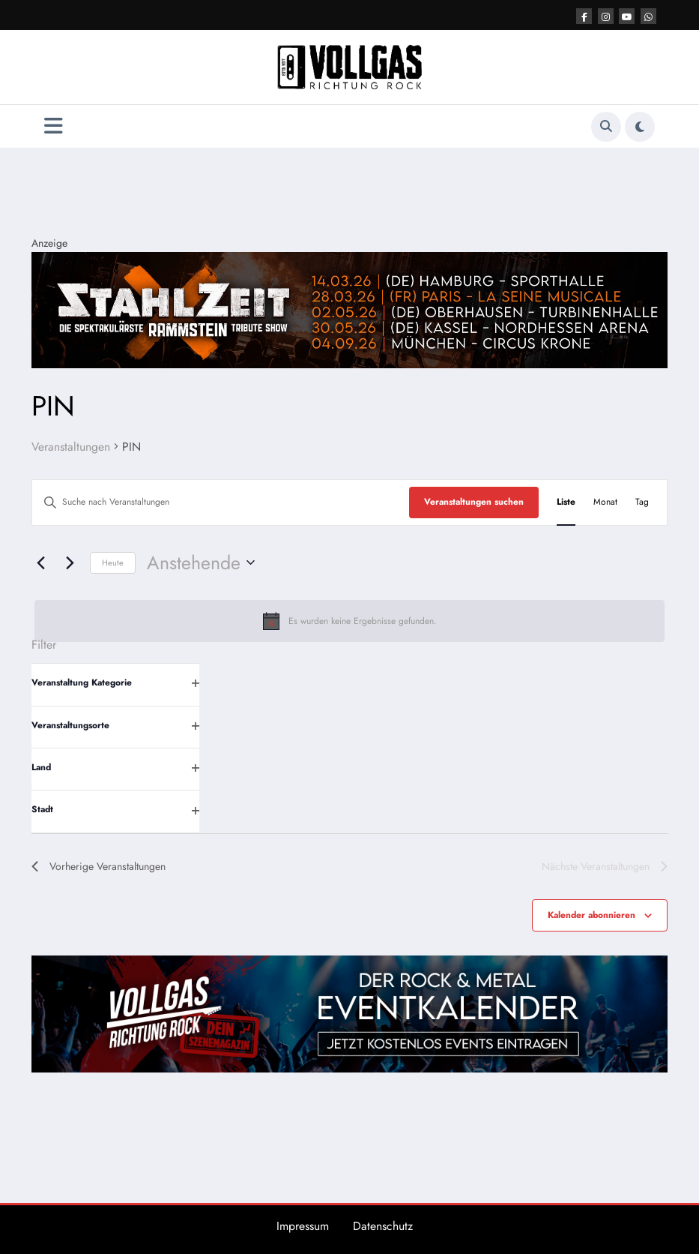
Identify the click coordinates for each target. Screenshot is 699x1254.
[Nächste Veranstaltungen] (70, 563)
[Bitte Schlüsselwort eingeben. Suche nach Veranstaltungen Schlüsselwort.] (220, 502)
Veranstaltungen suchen (474, 501)
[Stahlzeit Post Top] (349, 309)
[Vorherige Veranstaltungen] (40, 563)
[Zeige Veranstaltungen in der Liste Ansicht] (566, 502)
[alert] (349, 621)
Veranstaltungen (70, 447)
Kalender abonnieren (591, 915)
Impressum (302, 1225)
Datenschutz (383, 1225)
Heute (113, 562)
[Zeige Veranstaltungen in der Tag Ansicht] (642, 502)
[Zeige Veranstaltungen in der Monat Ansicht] (605, 502)
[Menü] (53, 126)
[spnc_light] (640, 127)
